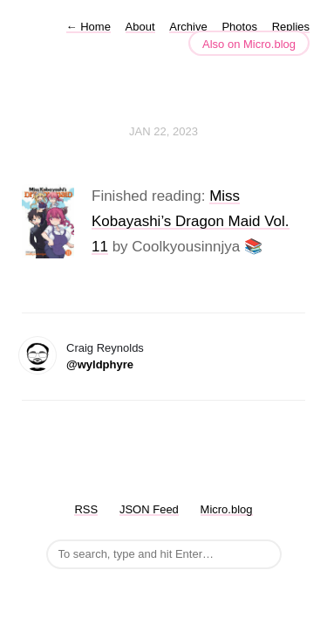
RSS (86, 509)
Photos (238, 26)
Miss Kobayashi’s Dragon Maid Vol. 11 (191, 221)
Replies (291, 26)
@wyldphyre (99, 364)
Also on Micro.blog (249, 44)
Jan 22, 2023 (163, 131)
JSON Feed (149, 509)
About (140, 26)
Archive (188, 26)
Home (88, 26)
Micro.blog (227, 509)
